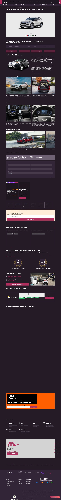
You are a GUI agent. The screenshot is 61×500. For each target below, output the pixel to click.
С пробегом (14, 1)
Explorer (24, 214)
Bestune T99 (27, 434)
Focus (13, 214)
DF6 (48, 426)
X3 (38, 426)
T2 (12, 426)
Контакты (11, 3)
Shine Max (51, 426)
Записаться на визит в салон (12, 285)
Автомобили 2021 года (24, 466)
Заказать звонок (30, 227)
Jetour (10, 424)
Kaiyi (34, 424)
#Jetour (12, 242)
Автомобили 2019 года (36, 466)
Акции (52, 236)
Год (8, 175)
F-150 (29, 214)
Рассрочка (37, 1)
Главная (7, 7)
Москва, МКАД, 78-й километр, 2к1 (12, 277)
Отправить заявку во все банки (47, 290)
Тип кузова (10, 179)
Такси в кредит (19, 1)
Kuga (8, 214)
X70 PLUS (15, 426)
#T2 (15, 242)
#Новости (19, 242)
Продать (24, 1)
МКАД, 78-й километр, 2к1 (45, 480)
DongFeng (48, 424)
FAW (22, 431)
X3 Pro (36, 426)
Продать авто (43, 474)
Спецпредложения (10, 482)
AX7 (46, 426)
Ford (15, 7)
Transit (34, 214)
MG (22, 424)
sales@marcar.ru (11, 283)
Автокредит (29, 1)
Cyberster (26, 426)
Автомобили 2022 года (48, 466)
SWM (10, 431)
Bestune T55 (23, 434)
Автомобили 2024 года (12, 466)
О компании (8, 486)
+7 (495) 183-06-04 (46, 2)
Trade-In (33, 1)
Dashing (10, 426)
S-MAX (18, 214)
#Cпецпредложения (38, 242)
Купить (10, 1)
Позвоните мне (51, 474)
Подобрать (22, 207)
